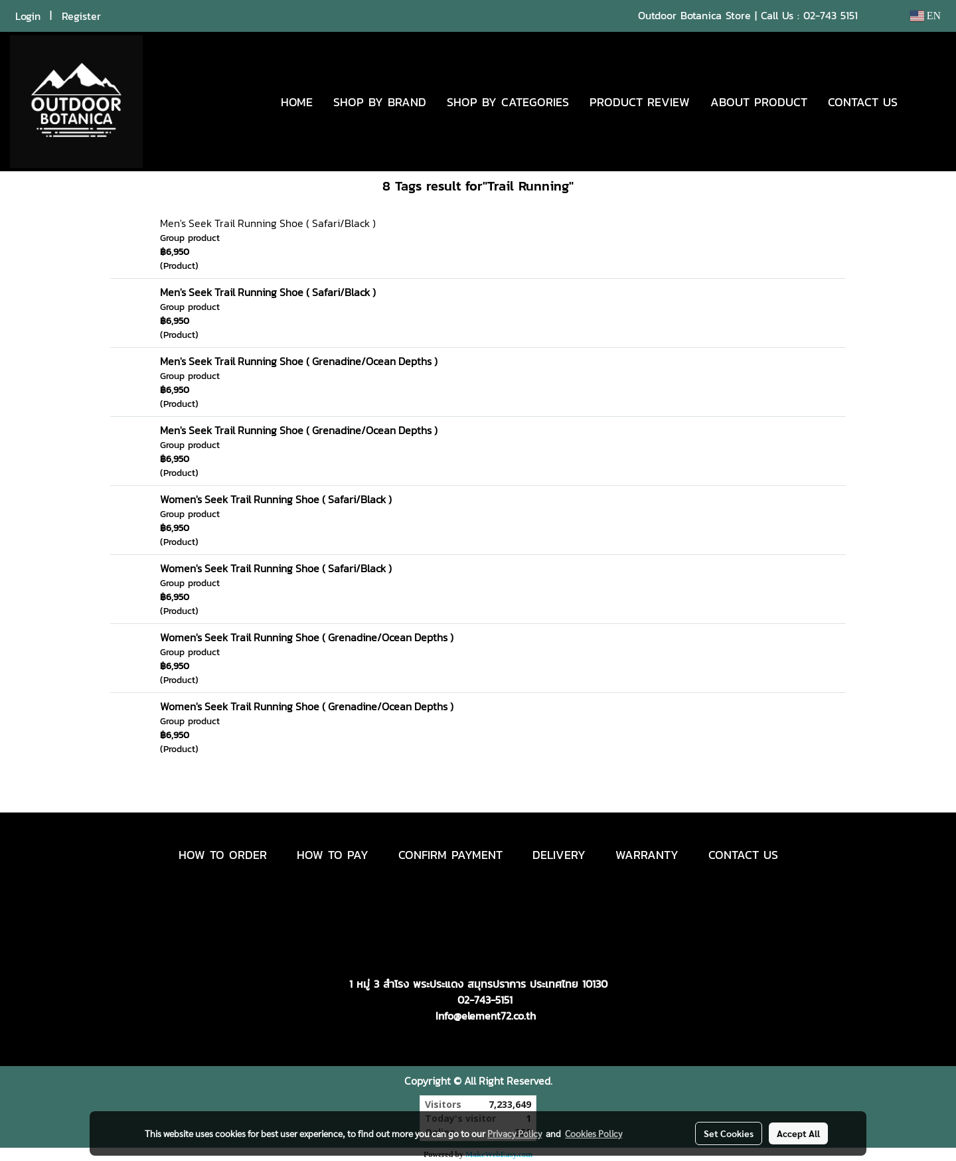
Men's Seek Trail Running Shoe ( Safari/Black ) (268, 223)
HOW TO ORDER (223, 855)
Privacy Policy (514, 1133)
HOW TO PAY (332, 855)
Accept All (798, 1133)
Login (27, 16)
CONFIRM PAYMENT (450, 855)
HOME (297, 102)
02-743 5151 (830, 15)
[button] (927, 101)
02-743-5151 (485, 1000)
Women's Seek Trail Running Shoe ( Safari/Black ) (276, 499)
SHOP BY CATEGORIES (508, 102)
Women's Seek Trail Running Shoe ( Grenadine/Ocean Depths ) (306, 637)
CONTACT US (863, 102)
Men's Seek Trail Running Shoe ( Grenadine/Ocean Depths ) (299, 361)
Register (81, 16)
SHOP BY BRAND (379, 102)
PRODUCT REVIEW (640, 102)
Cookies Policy (593, 1133)
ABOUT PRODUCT (758, 102)
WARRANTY (646, 855)
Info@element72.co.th (486, 1016)
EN (925, 15)
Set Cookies (729, 1133)
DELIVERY (559, 855)
